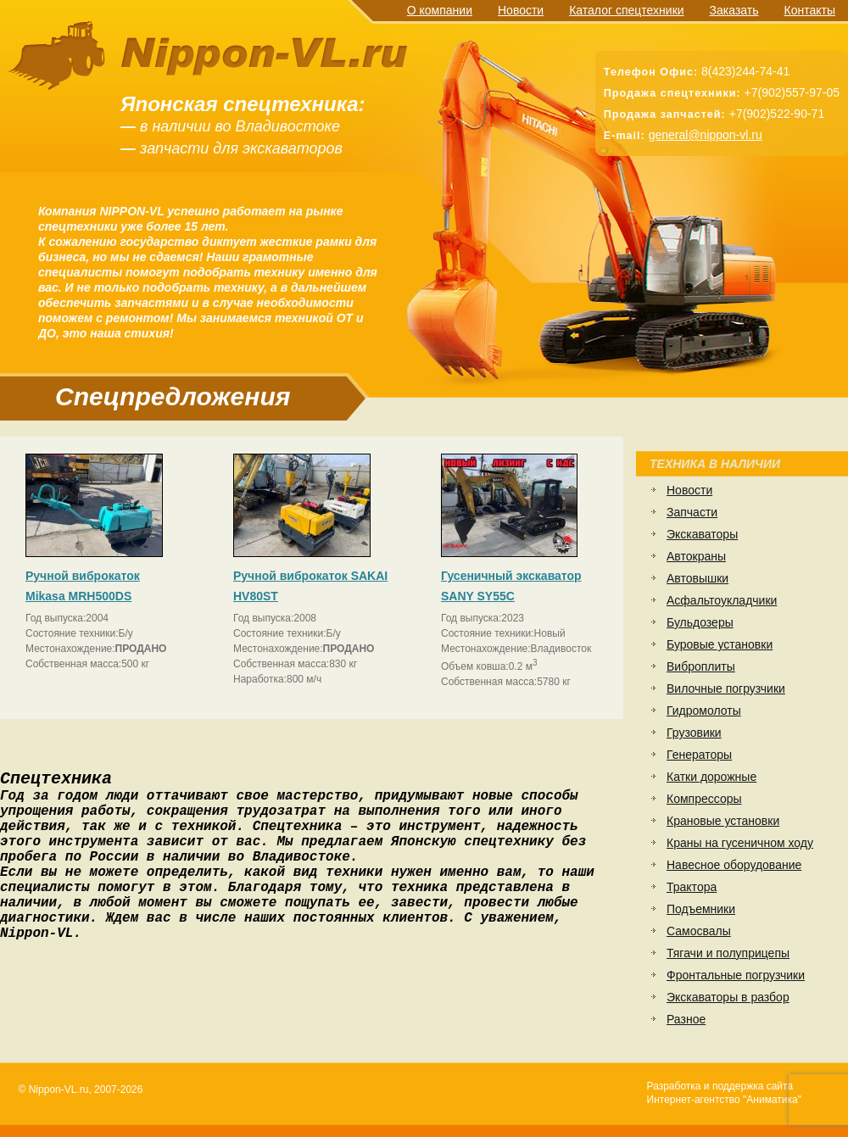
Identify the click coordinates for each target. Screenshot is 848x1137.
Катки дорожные (711, 776)
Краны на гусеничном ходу (740, 843)
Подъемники (701, 909)
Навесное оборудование (734, 865)
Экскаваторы (702, 534)
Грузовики (694, 732)
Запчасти (692, 512)
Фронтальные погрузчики (736, 975)
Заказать (734, 10)
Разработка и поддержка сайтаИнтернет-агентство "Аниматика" (724, 1093)
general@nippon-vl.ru (705, 135)
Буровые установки (720, 644)
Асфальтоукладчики (722, 600)
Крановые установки (723, 821)
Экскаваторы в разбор (728, 997)
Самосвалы (699, 931)
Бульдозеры (700, 622)
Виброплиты (701, 666)
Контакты (809, 10)
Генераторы (699, 754)
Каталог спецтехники (626, 10)
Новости (521, 10)
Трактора (692, 887)
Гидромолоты (704, 710)
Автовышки (697, 578)
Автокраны (696, 556)
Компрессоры (704, 798)
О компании (439, 10)
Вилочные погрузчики (726, 688)
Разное (686, 1019)
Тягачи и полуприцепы (728, 953)
